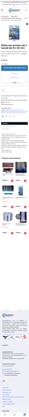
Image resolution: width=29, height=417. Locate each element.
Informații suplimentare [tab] (8, 126)
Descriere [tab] (5, 123)
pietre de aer (23, 112)
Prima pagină (4, 16)
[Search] (26, 10)
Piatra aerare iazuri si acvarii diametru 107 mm (20, 224)
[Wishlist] (5, 415)
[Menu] (2, 10)
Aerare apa (14, 16)
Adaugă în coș (12, 181)
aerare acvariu (7, 111)
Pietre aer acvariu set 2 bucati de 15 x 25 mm (14, 112)
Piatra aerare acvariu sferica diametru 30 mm (20, 174)
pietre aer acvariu (20, 111)
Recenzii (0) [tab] (5, 129)
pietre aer (14, 111)
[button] (27, 24)
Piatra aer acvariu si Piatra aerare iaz (11, 18)
